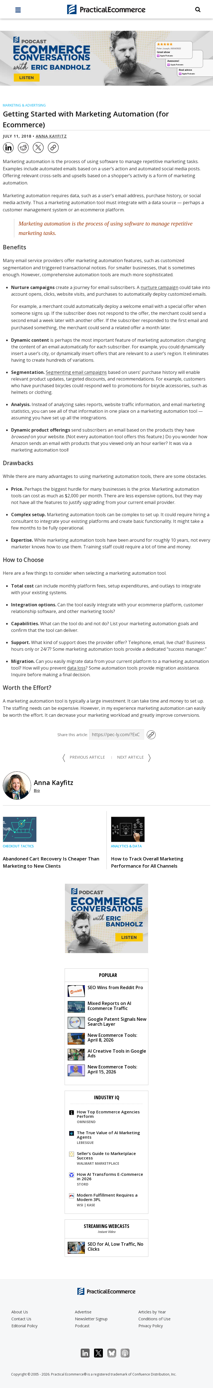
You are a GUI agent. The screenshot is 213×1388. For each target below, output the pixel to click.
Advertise (83, 1311)
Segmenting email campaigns (76, 372)
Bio (37, 790)
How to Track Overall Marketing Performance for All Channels (147, 862)
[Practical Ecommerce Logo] (106, 9)
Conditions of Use (154, 1318)
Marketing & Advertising (24, 105)
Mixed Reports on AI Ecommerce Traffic (99, 1006)
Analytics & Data (126, 846)
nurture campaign (159, 287)
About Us (19, 1311)
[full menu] (18, 11)
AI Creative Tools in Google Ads (107, 1054)
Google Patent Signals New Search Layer (107, 1022)
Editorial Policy (24, 1325)
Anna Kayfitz (51, 136)
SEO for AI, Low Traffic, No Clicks (105, 1247)
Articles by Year (152, 1311)
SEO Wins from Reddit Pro (105, 990)
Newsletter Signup (91, 1318)
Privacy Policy (150, 1325)
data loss (76, 668)
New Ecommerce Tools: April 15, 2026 (102, 1070)
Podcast (82, 1325)
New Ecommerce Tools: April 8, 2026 (102, 1038)
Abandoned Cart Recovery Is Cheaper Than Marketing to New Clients (51, 862)
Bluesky (114, 1353)
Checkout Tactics (18, 846)
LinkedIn (88, 1353)
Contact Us (21, 1318)
